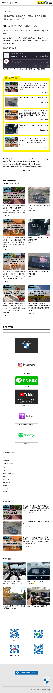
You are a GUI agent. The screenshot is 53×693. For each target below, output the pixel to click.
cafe (5, 467)
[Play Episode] (6, 61)
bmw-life (6, 470)
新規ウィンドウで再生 (27, 69)
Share (47, 66)
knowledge (7, 489)
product (6, 476)
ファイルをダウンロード (11, 69)
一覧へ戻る (26, 170)
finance (6, 479)
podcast (6, 461)
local (5, 492)
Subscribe (38, 66)
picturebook (8, 464)
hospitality (7, 482)
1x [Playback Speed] (15, 62)
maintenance (8, 473)
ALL (4, 457)
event (5, 485)
